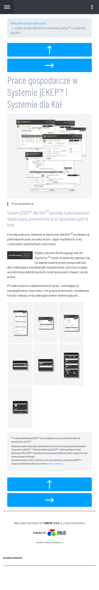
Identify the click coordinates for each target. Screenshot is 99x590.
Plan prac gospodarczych (28, 23)
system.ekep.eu (54, 463)
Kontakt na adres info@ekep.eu (49, 542)
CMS (49, 577)
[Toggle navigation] (92, 7)
